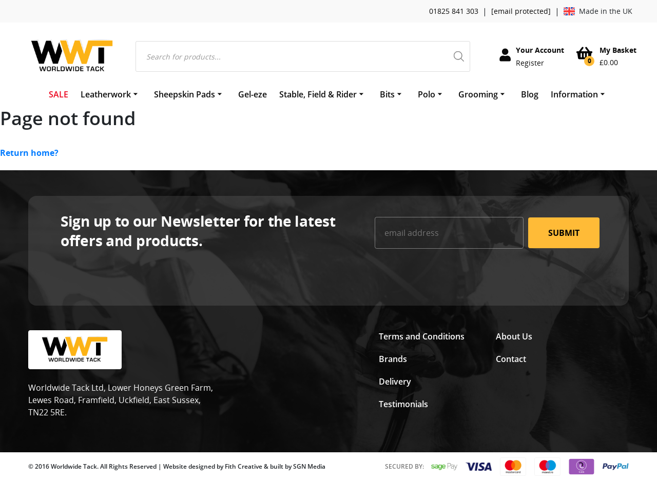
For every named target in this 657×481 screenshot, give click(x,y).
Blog (529, 94)
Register (530, 63)
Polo (426, 94)
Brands (393, 359)
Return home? (29, 152)
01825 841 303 (453, 11)
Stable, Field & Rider (318, 94)
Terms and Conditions (422, 336)
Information (574, 94)
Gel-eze (252, 94)
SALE (58, 94)
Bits (387, 94)
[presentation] (453, 276)
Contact (511, 359)
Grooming (478, 94)
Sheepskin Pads (184, 94)
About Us (514, 336)
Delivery (395, 381)
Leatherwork (106, 94)
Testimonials (403, 404)
